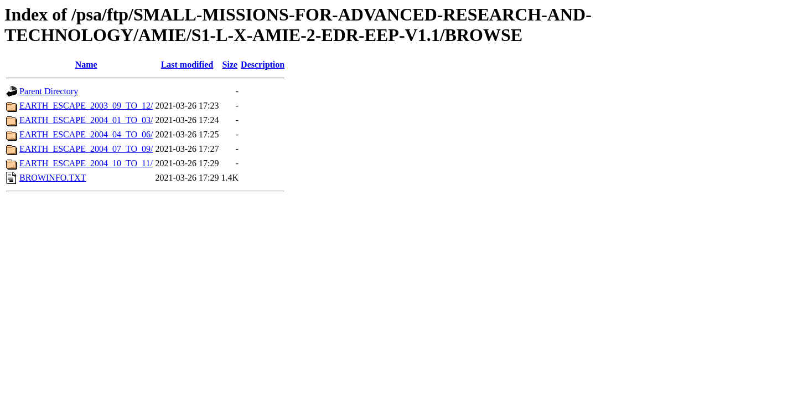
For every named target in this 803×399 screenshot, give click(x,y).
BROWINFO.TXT (52, 177)
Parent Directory (48, 91)
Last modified (187, 64)
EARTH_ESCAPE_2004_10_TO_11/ (86, 163)
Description (262, 64)
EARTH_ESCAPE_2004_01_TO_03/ (86, 120)
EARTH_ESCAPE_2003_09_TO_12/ (86, 105)
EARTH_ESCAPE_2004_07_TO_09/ (86, 149)
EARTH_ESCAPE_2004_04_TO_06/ (86, 134)
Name (86, 64)
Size (230, 64)
